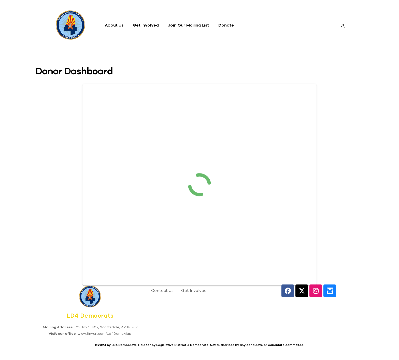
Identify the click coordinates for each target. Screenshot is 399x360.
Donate (226, 25)
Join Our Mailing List (188, 25)
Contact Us (162, 290)
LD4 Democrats (89, 315)
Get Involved (146, 25)
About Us (114, 25)
